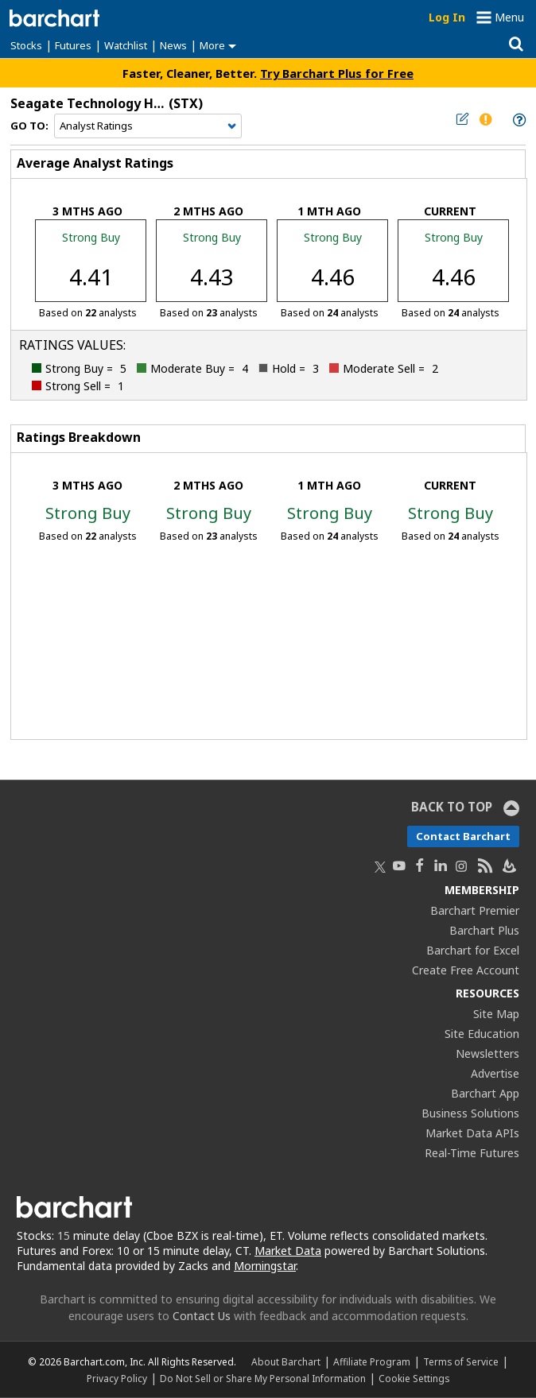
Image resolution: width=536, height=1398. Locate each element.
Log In (447, 17)
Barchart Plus (484, 930)
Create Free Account (465, 970)
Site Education (482, 1033)
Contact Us (202, 1315)
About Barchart (285, 1361)
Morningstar (265, 1265)
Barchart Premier (474, 910)
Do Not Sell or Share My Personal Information (263, 1378)
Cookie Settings (414, 1378)
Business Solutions (470, 1113)
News (173, 45)
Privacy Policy (117, 1378)
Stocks (26, 45)
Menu (509, 17)
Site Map (496, 1013)
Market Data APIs (472, 1132)
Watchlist (125, 45)
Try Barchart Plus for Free (337, 73)
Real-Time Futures (472, 1152)
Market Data (287, 1250)
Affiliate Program (371, 1361)
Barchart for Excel (472, 950)
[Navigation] (148, 126)
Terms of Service (461, 1361)
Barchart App (485, 1093)
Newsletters (487, 1053)
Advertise (495, 1073)
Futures (73, 45)
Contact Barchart (463, 836)
